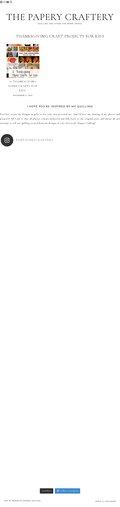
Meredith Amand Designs (26, 501)
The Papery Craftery (60, 17)
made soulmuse (105, 501)
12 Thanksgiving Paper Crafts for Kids (23, 86)
